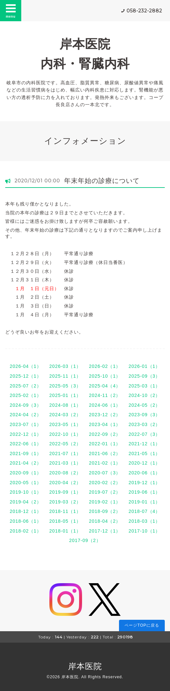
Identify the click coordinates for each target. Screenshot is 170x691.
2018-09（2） (105, 511)
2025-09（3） (144, 376)
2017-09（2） (85, 540)
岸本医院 (85, 666)
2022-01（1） (105, 443)
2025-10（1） (105, 376)
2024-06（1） (105, 405)
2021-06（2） (105, 453)
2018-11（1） (65, 511)
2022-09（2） (105, 434)
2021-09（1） (26, 453)
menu (11, 10)
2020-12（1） (144, 463)
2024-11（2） (105, 395)
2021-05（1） (144, 453)
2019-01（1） (144, 501)
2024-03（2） (65, 414)
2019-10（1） (26, 492)
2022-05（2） (65, 443)
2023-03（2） (144, 424)
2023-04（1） (105, 424)
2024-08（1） (65, 405)
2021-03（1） (65, 463)
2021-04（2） (26, 463)
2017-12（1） (105, 531)
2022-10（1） (65, 434)
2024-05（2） (144, 405)
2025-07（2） (26, 385)
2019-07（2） (105, 492)
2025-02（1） (26, 395)
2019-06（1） (144, 492)
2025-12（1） (26, 376)
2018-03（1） (144, 521)
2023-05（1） (65, 424)
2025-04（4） (105, 385)
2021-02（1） (105, 463)
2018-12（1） (26, 511)
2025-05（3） (65, 385)
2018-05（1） (65, 521)
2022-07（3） (144, 434)
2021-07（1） (65, 453)
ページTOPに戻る (142, 625)
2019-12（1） (144, 482)
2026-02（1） (105, 366)
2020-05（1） (26, 482)
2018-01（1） (65, 531)
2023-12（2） (105, 414)
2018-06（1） (26, 521)
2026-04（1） (26, 366)
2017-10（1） (144, 531)
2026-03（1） (65, 366)
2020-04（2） (65, 482)
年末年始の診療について (102, 180)
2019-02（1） (105, 501)
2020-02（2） (105, 482)
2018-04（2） (105, 521)
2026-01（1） (144, 366)
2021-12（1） (144, 443)
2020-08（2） (65, 472)
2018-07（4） (144, 511)
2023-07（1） (26, 424)
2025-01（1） (65, 395)
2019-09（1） (65, 492)
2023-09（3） (144, 414)
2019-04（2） (26, 501)
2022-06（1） (26, 443)
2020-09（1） (26, 472)
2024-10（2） (144, 395)
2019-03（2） (65, 501)
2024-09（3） (26, 405)
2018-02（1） (26, 531)
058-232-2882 (144, 11)
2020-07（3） (105, 472)
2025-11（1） (65, 376)
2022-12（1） (26, 434)
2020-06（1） (144, 472)
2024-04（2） (26, 414)
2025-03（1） (144, 385)
